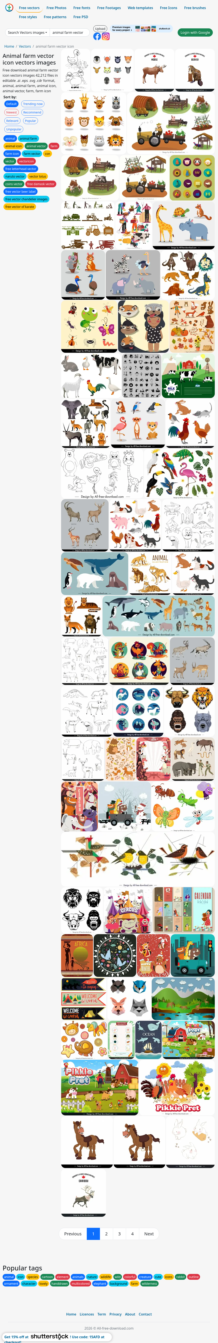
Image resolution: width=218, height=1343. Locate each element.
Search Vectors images (26, 32)
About (130, 1314)
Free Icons (168, 7)
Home (9, 46)
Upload (100, 29)
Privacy (115, 1314)
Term (101, 1314)
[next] (149, 1234)
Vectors (25, 46)
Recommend (32, 112)
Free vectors (29, 7)
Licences (87, 1314)
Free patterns (55, 17)
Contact (145, 1314)
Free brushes (195, 7)
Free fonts (81, 7)
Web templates (140, 7)
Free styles (28, 17)
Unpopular (13, 129)
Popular (30, 121)
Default (11, 104)
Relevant (12, 121)
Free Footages (109, 7)
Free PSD (80, 17)
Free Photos (56, 7)
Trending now (33, 104)
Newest (11, 112)
